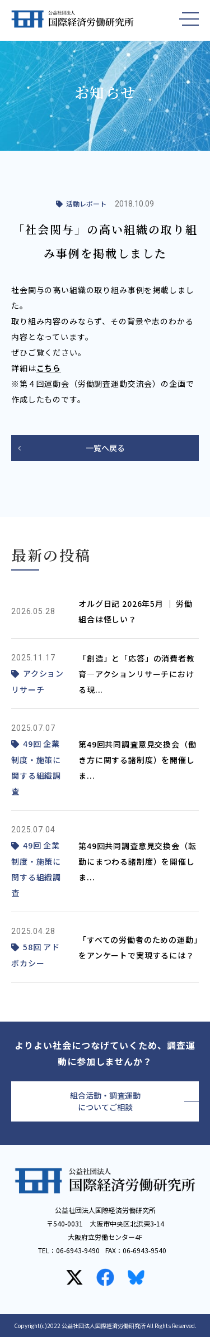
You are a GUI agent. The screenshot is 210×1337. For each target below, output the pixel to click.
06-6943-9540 (144, 1250)
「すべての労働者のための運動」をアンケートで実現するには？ (138, 947)
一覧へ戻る (105, 447)
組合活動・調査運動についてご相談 (105, 1101)
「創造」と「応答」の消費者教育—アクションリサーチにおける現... (136, 674)
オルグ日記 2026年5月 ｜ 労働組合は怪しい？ (135, 611)
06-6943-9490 (78, 1250)
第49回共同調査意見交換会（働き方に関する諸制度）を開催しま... (137, 760)
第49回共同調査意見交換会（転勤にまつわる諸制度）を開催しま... (137, 861)
